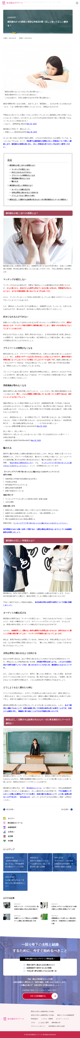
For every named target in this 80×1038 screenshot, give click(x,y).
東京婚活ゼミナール (34, 788)
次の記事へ (65, 809)
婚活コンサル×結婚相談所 (65, 1015)
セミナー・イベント (62, 1019)
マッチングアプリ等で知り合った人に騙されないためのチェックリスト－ (40, 523)
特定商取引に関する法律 (57, 1026)
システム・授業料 (47, 1019)
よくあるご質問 (43, 1022)
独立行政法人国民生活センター (21, 463)
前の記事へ (10, 809)
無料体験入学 (25, 797)
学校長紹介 (34, 1019)
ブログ (33, 1022)
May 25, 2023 (31, 124)
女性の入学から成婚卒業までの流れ (42, 1015)
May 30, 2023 (32, 132)
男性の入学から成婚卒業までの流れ (42, 1011)
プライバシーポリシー (38, 1026)
